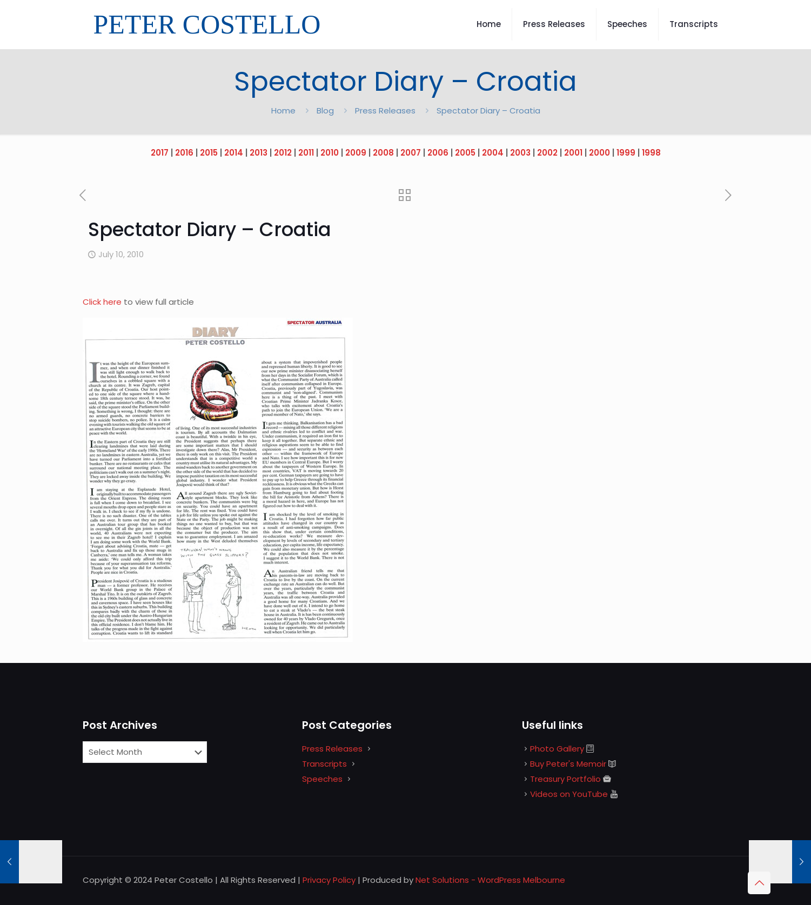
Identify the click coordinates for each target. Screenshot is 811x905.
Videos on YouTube (569, 794)
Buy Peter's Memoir (568, 763)
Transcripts (324, 763)
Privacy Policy (329, 880)
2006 (437, 152)
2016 (184, 152)
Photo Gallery (557, 748)
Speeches (322, 779)
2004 (493, 152)
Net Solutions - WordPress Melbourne (490, 880)
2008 (383, 152)
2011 (306, 152)
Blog (325, 110)
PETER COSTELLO (207, 24)
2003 (520, 152)
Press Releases (385, 110)
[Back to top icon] (759, 883)
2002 (547, 152)
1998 (651, 152)
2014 (233, 152)
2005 (465, 152)
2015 (209, 152)
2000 (599, 152)
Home (283, 110)
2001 (573, 152)
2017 (160, 152)
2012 (283, 152)
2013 (258, 152)
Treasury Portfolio (565, 779)
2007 (410, 152)
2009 (355, 152)
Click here (103, 301)
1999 (625, 152)
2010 (329, 152)
